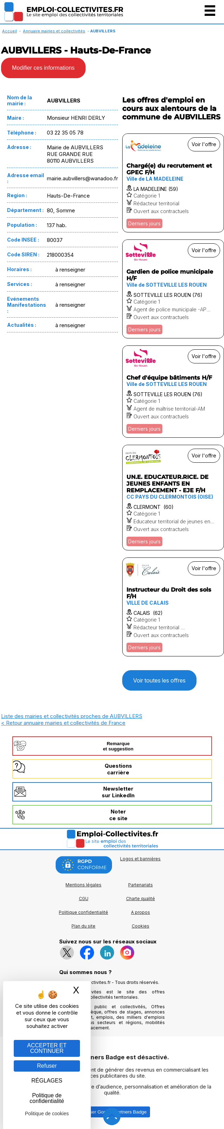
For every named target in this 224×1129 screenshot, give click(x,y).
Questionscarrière (118, 769)
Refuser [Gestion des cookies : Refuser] (47, 1066)
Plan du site (83, 926)
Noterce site (118, 815)
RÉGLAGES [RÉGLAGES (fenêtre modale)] (46, 1081)
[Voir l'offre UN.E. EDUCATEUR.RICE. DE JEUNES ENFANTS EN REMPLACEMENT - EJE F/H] (173, 497)
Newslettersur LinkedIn (118, 792)
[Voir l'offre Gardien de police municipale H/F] (173, 289)
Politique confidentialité (83, 912)
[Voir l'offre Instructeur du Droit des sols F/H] (173, 607)
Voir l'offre (204, 144)
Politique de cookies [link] (47, 1113)
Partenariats (140, 884)
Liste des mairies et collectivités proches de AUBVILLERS (71, 716)
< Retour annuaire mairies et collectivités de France (63, 722)
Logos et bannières (140, 858)
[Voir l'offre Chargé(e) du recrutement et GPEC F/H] (173, 183)
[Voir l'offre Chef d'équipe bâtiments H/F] (173, 391)
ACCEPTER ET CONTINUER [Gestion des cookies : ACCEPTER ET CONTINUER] (47, 1048)
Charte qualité (140, 898)
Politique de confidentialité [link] (47, 1098)
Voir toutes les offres (159, 680)
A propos (140, 912)
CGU (83, 898)
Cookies (140, 926)
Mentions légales (83, 884)
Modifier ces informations (43, 68)
